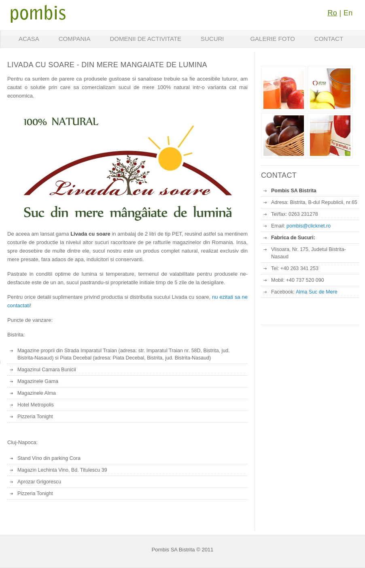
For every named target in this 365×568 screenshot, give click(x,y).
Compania (75, 38)
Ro (332, 13)
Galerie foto (272, 38)
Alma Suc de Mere (316, 292)
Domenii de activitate (145, 38)
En (348, 13)
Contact (328, 38)
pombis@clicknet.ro (308, 226)
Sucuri (212, 38)
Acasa (29, 38)
